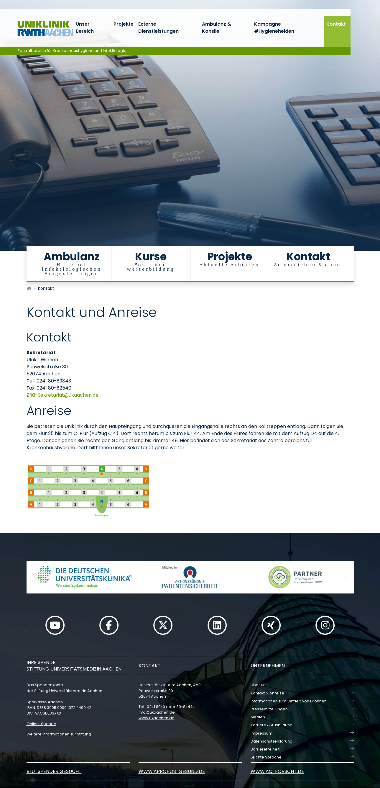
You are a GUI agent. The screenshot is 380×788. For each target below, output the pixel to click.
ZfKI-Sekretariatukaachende (62, 395)
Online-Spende (41, 723)
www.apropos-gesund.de (172, 771)
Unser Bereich (85, 28)
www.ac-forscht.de (277, 771)
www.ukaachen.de (157, 717)
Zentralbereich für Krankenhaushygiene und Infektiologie (71, 50)
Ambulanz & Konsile (216, 28)
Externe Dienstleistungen (158, 28)
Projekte (123, 24)
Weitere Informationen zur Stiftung (59, 734)
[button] (35, 577)
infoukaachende (157, 712)
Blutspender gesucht (54, 771)
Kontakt (336, 24)
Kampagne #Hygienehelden (274, 28)
